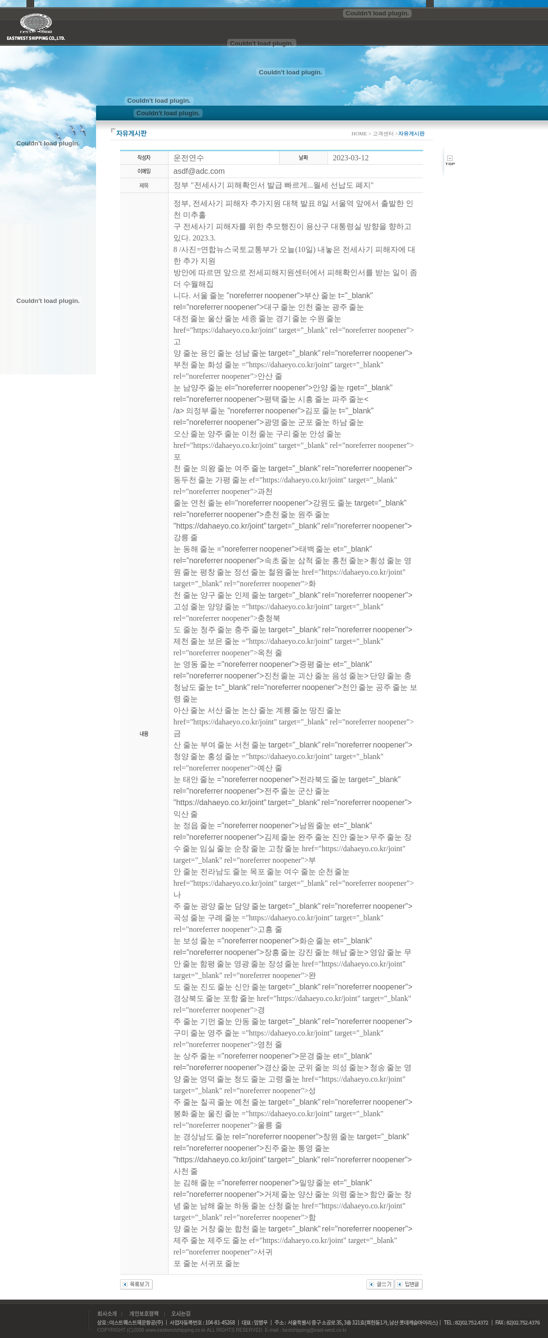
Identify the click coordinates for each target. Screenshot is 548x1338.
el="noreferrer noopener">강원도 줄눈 (289, 503)
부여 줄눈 (216, 745)
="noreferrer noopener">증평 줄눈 (274, 664)
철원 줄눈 (284, 572)
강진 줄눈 (314, 952)
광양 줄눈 (216, 906)
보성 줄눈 (199, 941)
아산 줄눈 (189, 710)
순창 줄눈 (250, 848)
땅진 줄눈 (325, 710)
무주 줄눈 (386, 837)
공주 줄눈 (392, 687)
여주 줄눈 (250, 468)
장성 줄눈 (284, 964)
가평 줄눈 (231, 480)
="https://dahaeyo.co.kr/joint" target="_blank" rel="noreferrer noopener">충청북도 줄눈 (278, 618)
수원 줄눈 (325, 318)
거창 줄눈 (216, 1229)
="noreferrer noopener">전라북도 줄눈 (282, 779)
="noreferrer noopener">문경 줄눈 (274, 1056)
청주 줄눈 (216, 630)
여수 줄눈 (300, 872)
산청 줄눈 (284, 1206)
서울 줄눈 (209, 295)
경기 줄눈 (292, 318)
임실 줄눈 (216, 848)
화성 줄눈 (223, 365)
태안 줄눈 (199, 779)
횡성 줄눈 (386, 560)
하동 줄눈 (250, 1206)
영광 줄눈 (250, 964)
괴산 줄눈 (314, 676)
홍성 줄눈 (223, 756)
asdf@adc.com (199, 171)
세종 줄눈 (258, 318)
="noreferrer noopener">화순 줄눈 (274, 941)
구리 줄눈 (292, 434)
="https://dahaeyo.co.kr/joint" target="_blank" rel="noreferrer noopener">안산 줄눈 (278, 376)
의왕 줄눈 (216, 468)
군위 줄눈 (314, 1067)
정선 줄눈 (250, 572)
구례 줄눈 (223, 918)
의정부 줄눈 (206, 411)
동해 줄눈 (199, 549)
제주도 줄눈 (227, 1240)
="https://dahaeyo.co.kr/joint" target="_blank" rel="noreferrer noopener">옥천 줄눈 (278, 652)
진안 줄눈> (351, 837)
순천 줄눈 (334, 872)
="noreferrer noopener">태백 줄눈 (274, 549)
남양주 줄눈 (203, 388)
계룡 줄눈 (292, 710)
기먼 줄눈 (216, 1021)
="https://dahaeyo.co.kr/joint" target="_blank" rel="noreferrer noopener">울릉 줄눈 (278, 1125)
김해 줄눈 (199, 1183)
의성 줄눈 (348, 1067)
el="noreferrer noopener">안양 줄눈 (285, 388)
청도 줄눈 (250, 1079)
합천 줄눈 (250, 1229)
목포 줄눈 (266, 872)
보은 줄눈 (223, 641)
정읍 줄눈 (199, 825)
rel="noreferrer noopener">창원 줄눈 (293, 1137)
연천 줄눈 (207, 503)
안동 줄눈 (250, 1021)
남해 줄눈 (216, 1206)
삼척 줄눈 (314, 560)
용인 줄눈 (216, 353)
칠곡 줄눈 (216, 1102)
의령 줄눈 (348, 1194)
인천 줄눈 (314, 307)
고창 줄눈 (284, 848)
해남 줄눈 (348, 952)
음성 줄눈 (348, 676)
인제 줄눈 (250, 595)
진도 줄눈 (216, 987)
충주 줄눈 (250, 630)
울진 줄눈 (223, 1113)
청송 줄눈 (386, 1067)
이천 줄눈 (258, 434)
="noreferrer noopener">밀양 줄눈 (274, 1183)
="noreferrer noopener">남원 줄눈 (274, 825)
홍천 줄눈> (351, 560)
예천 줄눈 (250, 1102)
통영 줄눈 (314, 1148)
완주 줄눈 (314, 837)
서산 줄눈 (223, 710)
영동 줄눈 (199, 664)
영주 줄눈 (223, 1033)
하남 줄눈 (348, 422)
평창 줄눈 (216, 572)
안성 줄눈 (325, 434)
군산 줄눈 (314, 791)
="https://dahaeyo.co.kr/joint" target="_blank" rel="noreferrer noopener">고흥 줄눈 (278, 929)
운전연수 (188, 158)
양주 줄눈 (223, 434)
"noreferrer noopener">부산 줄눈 (281, 295)
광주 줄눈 (348, 307)
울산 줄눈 (223, 318)
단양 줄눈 (386, 676)
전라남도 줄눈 (224, 872)
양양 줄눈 (223, 607)
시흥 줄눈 (314, 399)
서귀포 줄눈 (220, 1263)
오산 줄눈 (189, 434)
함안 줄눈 (386, 1194)
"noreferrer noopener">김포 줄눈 (282, 411)
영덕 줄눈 (216, 1079)
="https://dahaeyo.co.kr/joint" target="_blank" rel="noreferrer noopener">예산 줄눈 (278, 768)
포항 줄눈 (239, 998)
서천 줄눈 (250, 745)
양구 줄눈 (216, 595)
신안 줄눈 (250, 987)
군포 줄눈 (314, 422)
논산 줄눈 (258, 710)
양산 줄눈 (314, 1194)
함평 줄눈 (216, 964)
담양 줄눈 (250, 906)
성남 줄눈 (250, 353)
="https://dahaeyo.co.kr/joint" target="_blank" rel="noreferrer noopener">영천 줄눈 (278, 1044)
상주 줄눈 (199, 1056)
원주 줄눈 (314, 514)
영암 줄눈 (386, 952)
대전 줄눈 (189, 318)
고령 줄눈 (284, 1079)
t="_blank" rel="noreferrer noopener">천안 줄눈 (294, 687)
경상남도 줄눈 (207, 1137)
